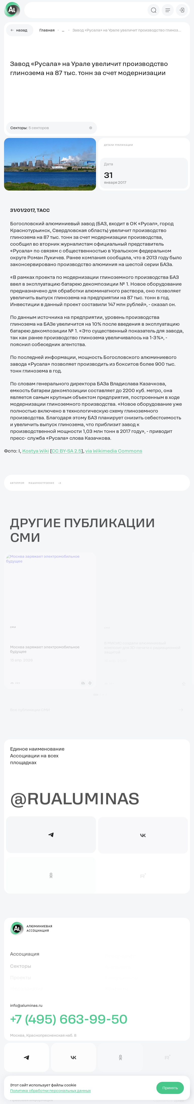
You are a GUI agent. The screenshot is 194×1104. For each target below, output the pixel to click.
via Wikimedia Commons (113, 453)
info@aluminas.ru (26, 1008)
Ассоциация (24, 956)
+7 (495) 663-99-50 (69, 1022)
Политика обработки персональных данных (50, 1091)
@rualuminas (74, 801)
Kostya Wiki (35, 453)
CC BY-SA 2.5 (66, 453)
